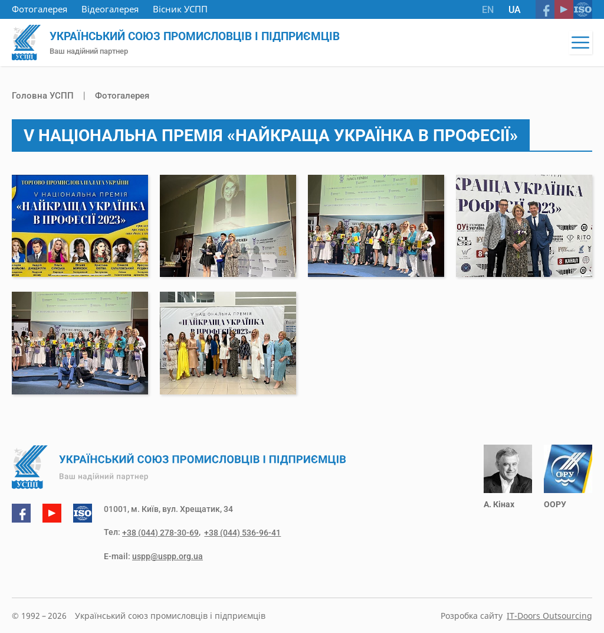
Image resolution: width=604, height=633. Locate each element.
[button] (580, 42)
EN (488, 9)
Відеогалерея (110, 9)
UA (514, 9)
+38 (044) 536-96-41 (240, 533)
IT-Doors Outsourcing (549, 615)
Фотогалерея (39, 9)
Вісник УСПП (180, 9)
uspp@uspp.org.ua (167, 556)
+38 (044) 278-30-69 (160, 533)
